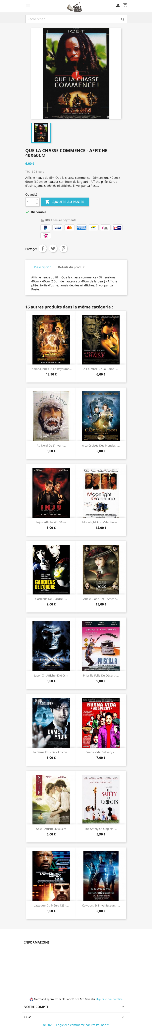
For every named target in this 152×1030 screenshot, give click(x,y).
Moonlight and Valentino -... (101, 522)
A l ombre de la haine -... (101, 369)
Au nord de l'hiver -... (51, 445)
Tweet (53, 248)
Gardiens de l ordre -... (51, 599)
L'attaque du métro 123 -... (51, 905)
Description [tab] (42, 267)
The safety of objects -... (101, 829)
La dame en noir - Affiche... (51, 752)
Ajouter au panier (64, 202)
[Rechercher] (76, 19)
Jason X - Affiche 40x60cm (51, 675)
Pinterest (63, 248)
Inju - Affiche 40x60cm (51, 522)
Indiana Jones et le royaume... (51, 369)
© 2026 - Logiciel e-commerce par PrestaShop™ (76, 1025)
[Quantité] (30, 202)
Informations (37, 942)
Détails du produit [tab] (71, 267)
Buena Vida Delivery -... (100, 752)
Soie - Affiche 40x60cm (51, 829)
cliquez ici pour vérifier (109, 999)
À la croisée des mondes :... (101, 445)
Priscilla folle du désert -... (101, 675)
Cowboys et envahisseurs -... (101, 905)
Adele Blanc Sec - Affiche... (101, 599)
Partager (43, 248)
